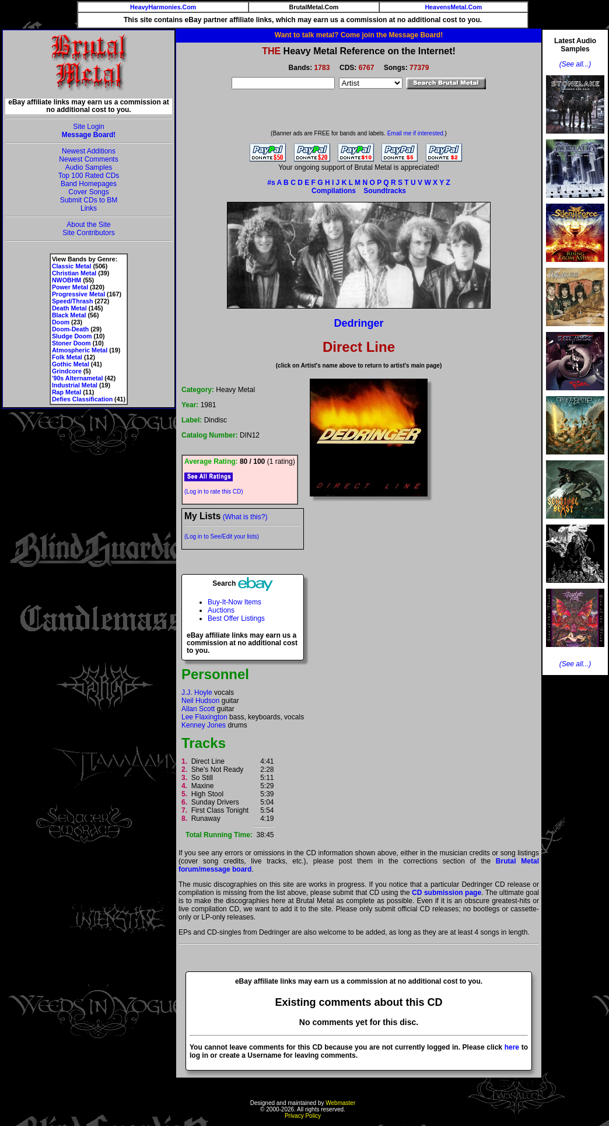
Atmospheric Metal (79, 350)
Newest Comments (88, 159)
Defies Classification (82, 399)
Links (88, 208)
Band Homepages (89, 184)
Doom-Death (70, 329)
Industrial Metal (74, 385)
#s (271, 183)
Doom (60, 322)
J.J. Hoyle (196, 692)
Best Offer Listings (236, 618)
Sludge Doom (72, 336)
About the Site (88, 225)
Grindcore (67, 371)
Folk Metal (67, 357)
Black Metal (69, 315)
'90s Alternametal (77, 378)
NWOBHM (66, 280)
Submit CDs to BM (89, 200)
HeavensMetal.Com (453, 7)
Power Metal (70, 287)
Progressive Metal (78, 294)
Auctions (221, 610)
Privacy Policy (303, 1116)
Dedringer (358, 323)
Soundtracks (384, 191)
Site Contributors (88, 233)
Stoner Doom (71, 343)
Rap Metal (66, 392)
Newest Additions (89, 151)
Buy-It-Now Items (234, 602)
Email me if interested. (416, 133)
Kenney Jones (203, 725)
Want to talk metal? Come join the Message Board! (359, 35)
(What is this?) (245, 517)
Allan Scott (198, 709)
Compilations (334, 191)
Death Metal (69, 308)
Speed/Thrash (72, 301)
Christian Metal (74, 273)
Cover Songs (88, 192)
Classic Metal (72, 266)
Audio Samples (89, 167)
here (512, 1047)
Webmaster (340, 1103)
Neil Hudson (200, 701)
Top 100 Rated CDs (89, 176)
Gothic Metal (70, 364)
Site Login (88, 127)
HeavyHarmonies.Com (163, 7)
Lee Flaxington (204, 717)
